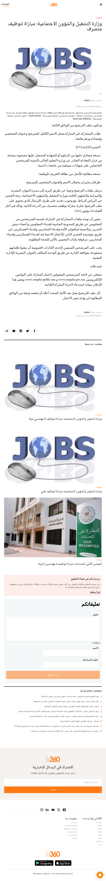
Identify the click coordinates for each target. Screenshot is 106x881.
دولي (100, 844)
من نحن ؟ (73, 822)
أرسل (53, 790)
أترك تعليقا (53, 674)
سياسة (99, 822)
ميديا (100, 835)
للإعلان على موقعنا (70, 829)
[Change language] (6, 4)
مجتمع (99, 829)
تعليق (95, 614)
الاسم (95, 647)
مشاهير (99, 841)
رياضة (100, 838)
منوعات (99, 18)
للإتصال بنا (73, 835)
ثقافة (100, 832)
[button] (100, 875)
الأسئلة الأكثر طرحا (70, 825)
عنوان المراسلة (90, 659)
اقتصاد (99, 825)
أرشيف (74, 838)
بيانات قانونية (72, 832)
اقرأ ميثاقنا (95, 592)
